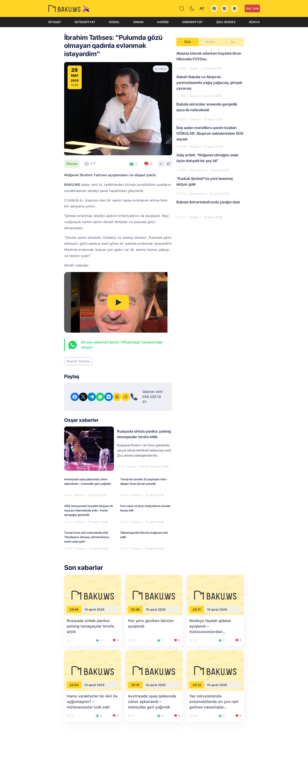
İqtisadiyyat (85, 22)
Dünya (254, 22)
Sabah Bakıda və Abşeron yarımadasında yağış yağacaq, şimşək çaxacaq (209, 82)
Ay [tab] (233, 42)
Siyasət (54, 22)
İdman (138, 22)
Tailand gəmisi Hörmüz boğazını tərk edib (144, 535)
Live (252, 8)
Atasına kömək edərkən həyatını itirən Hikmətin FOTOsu (208, 56)
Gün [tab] (187, 42)
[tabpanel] (210, 134)
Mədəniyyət (192, 22)
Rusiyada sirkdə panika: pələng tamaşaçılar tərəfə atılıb (90, 626)
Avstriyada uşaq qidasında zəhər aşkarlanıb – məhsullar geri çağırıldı (87, 481)
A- (161, 163)
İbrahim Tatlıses (78, 361)
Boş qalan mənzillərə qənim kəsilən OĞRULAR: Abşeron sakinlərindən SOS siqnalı (209, 133)
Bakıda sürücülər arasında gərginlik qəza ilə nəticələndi (206, 107)
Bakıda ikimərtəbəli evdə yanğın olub (208, 202)
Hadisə (163, 22)
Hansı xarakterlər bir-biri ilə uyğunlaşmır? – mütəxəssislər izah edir (92, 701)
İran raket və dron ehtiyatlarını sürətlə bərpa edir (145, 508)
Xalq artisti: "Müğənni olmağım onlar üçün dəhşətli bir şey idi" (207, 158)
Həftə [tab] (210, 42)
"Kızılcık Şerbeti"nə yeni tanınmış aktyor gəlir (204, 181)
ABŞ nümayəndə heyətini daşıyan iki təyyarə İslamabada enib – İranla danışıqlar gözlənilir (88, 510)
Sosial (114, 22)
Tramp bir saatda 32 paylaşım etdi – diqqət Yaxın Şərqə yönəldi (143, 481)
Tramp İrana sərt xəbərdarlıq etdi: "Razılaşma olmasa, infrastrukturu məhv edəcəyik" (86, 537)
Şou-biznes (225, 22)
